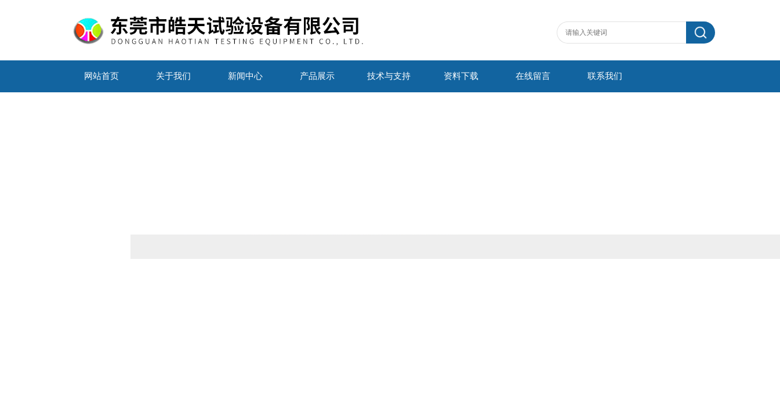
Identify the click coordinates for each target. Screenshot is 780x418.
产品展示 (317, 76)
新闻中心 (245, 76)
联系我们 (604, 76)
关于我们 (173, 76)
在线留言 (533, 76)
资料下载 (461, 76)
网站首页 (101, 76)
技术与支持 (389, 76)
